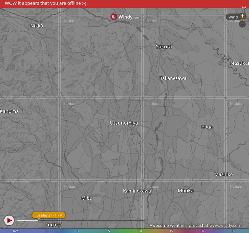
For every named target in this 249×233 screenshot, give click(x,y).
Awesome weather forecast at (195, 225)
